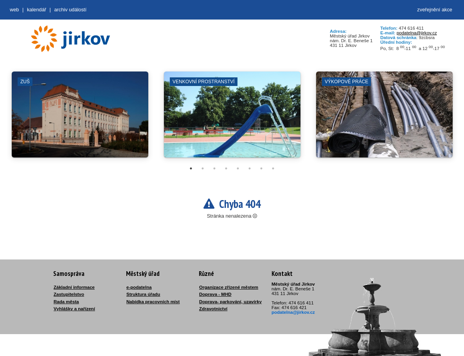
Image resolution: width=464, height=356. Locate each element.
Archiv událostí (70, 10)
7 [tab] (261, 168)
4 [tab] (226, 168)
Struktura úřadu (143, 294)
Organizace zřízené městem (228, 287)
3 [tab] (214, 168)
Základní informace (74, 287)
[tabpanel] (80, 118)
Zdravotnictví (213, 308)
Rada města (66, 301)
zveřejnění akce (434, 10)
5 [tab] (238, 168)
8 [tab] (273, 168)
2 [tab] (203, 168)
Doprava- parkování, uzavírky (230, 301)
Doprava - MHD (215, 294)
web (14, 10)
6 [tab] (250, 168)
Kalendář (36, 10)
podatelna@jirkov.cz (417, 32)
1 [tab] (191, 168)
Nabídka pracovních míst (153, 301)
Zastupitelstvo (69, 294)
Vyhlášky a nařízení (74, 308)
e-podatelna (139, 287)
